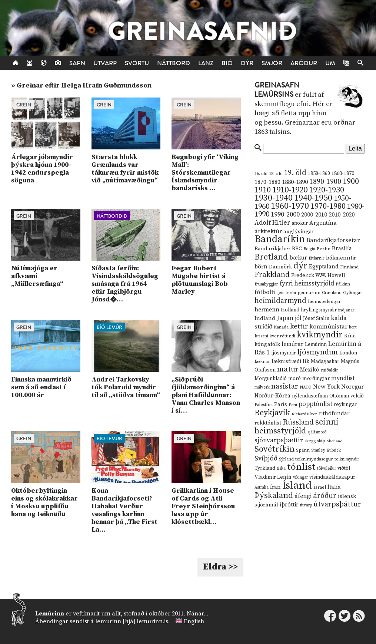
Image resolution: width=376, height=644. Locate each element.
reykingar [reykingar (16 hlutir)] (345, 404)
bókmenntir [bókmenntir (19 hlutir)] (341, 257)
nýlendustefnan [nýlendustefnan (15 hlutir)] (310, 396)
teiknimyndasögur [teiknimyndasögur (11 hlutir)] (314, 459)
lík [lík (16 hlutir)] (306, 361)
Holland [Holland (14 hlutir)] (290, 310)
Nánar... (197, 613)
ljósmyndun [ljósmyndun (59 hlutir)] (317, 352)
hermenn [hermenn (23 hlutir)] (266, 309)
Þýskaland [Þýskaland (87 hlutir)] (273, 495)
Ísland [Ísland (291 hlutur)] (297, 485)
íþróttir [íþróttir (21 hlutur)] (289, 504)
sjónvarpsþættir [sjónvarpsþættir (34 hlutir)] (278, 440)
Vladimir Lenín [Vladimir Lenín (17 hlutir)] (273, 477)
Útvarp (105, 63)
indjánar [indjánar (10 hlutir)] (346, 310)
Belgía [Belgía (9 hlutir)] (309, 249)
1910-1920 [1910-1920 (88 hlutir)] (289, 190)
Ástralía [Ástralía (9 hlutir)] (261, 487)
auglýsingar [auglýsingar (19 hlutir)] (298, 231)
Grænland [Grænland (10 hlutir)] (332, 292)
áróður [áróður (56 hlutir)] (324, 496)
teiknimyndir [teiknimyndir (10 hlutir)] (347, 459)
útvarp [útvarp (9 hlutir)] (306, 505)
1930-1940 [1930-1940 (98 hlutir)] (273, 198)
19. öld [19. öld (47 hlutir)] (295, 173)
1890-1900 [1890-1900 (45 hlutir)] (325, 181)
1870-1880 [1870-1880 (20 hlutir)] (267, 182)
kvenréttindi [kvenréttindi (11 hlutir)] (282, 336)
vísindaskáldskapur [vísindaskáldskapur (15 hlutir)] (332, 477)
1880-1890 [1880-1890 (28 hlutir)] (295, 182)
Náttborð (173, 63)
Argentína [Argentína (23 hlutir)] (323, 223)
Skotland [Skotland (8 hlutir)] (335, 441)
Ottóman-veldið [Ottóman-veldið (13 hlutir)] (346, 396)
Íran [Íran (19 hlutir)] (275, 487)
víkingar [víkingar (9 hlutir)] (300, 477)
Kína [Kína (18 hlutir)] (350, 335)
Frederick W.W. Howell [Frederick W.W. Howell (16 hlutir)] (318, 275)
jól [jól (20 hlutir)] (298, 318)
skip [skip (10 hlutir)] (321, 441)
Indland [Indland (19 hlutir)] (264, 318)
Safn (77, 63)
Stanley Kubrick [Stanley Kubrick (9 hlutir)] (326, 450)
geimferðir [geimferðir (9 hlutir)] (286, 292)
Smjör (272, 63)
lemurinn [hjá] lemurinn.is (131, 621)
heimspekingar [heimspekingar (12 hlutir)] (324, 301)
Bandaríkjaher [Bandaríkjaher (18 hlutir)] (272, 248)
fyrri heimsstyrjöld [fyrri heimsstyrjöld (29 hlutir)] (307, 284)
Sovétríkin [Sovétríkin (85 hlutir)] (274, 449)
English (194, 621)
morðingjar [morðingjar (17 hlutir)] (316, 378)
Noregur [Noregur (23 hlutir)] (352, 386)
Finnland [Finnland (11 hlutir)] (349, 267)
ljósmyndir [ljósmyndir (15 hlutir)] (283, 353)
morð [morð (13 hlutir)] (294, 379)
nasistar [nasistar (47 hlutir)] (284, 386)
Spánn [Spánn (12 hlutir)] (303, 450)
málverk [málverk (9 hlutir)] (262, 387)
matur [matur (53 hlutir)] (288, 369)
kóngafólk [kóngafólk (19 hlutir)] (267, 344)
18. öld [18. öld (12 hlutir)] (276, 173)
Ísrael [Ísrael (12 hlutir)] (319, 487)
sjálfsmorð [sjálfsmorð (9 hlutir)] (317, 432)
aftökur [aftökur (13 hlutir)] (300, 223)
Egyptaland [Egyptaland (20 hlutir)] (324, 266)
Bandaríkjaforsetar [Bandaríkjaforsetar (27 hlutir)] (333, 240)
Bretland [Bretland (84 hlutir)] (271, 257)
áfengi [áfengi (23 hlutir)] (303, 496)
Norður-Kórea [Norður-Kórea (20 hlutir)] (272, 395)
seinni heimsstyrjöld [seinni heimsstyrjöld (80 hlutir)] (296, 426)
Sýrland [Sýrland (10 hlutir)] (286, 459)
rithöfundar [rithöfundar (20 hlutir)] (334, 413)
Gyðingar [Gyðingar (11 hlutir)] (352, 292)
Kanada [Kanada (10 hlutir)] (281, 327)
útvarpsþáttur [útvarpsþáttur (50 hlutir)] (337, 504)
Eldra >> (220, 566)
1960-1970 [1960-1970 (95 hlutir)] (290, 206)
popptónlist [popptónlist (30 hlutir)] (315, 404)
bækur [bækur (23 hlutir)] (298, 257)
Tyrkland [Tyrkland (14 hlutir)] (264, 468)
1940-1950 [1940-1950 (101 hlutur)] (313, 198)
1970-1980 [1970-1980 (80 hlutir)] (328, 206)
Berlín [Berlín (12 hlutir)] (323, 249)
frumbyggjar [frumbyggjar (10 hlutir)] (266, 284)
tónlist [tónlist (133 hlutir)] (301, 467)
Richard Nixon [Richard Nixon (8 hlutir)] (304, 414)
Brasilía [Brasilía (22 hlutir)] (342, 248)
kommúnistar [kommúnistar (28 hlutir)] (328, 327)
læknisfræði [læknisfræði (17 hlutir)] (286, 361)
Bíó (227, 63)
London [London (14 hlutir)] (348, 353)
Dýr (247, 63)
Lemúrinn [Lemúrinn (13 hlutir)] (316, 344)
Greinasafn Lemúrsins (276, 89)
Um (330, 63)
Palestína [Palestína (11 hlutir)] (263, 404)
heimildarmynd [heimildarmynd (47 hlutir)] (280, 301)
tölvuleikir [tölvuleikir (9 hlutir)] (326, 468)
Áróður (303, 63)
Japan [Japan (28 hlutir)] (285, 318)
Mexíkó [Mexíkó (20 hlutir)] (309, 369)
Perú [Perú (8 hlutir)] (293, 404)
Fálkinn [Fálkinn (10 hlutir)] (343, 284)
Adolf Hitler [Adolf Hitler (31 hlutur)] (272, 223)
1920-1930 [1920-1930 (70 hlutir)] (326, 190)
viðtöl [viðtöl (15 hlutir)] (343, 468)
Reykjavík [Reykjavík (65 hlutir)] (272, 413)
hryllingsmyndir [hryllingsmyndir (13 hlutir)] (319, 310)
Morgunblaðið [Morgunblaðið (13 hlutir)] (270, 379)
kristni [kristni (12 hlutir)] (261, 336)
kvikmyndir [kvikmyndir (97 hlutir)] (320, 334)
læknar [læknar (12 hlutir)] (262, 361)
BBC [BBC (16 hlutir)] (297, 248)
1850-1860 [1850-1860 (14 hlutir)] (319, 174)
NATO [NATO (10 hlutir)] (306, 387)
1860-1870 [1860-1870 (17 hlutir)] (343, 173)
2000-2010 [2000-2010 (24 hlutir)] (314, 214)
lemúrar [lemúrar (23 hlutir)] (292, 344)
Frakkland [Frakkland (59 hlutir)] (272, 275)
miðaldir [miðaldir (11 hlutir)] (329, 370)
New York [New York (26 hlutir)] (326, 387)
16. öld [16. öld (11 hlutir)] (260, 173)
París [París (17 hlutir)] (280, 404)
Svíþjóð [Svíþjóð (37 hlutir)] (265, 458)
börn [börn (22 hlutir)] (260, 266)
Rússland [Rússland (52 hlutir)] (298, 422)
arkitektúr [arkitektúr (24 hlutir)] (268, 231)
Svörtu (137, 63)
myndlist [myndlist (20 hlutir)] (343, 378)
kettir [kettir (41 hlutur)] (299, 326)
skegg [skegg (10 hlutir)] (310, 441)
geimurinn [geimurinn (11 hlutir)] (309, 292)
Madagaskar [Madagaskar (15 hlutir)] (325, 361)
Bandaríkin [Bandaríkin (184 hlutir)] (279, 239)
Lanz (205, 63)
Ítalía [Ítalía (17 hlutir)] (334, 487)
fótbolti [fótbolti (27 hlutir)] (264, 292)
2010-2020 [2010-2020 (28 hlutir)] (342, 215)
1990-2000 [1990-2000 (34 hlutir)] (285, 215)
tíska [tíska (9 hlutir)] (281, 468)
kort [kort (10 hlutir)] (353, 327)
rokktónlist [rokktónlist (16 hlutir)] (267, 423)
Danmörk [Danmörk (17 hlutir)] (280, 267)
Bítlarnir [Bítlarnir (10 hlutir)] (317, 258)
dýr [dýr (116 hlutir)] (300, 265)
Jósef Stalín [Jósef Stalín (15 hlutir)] (316, 318)
